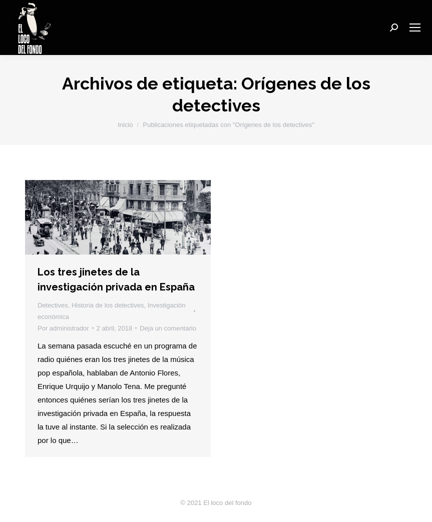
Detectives (53, 305)
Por (63, 328)
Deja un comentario (168, 328)
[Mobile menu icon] (415, 27)
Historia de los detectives (108, 305)
